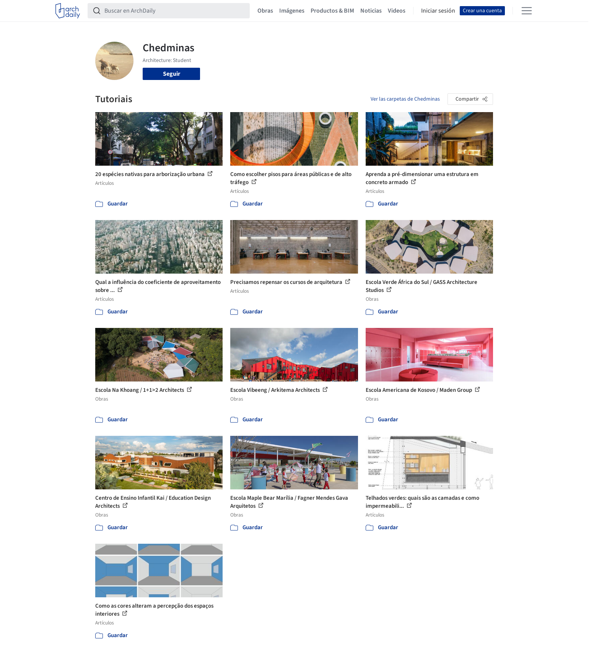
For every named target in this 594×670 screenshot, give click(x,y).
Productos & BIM (332, 11)
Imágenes (291, 11)
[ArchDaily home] (67, 10)
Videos (396, 11)
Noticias (371, 11)
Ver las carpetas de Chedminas (405, 99)
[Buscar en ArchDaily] (174, 10)
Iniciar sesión (438, 11)
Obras (265, 11)
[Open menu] (527, 11)
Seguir (171, 74)
